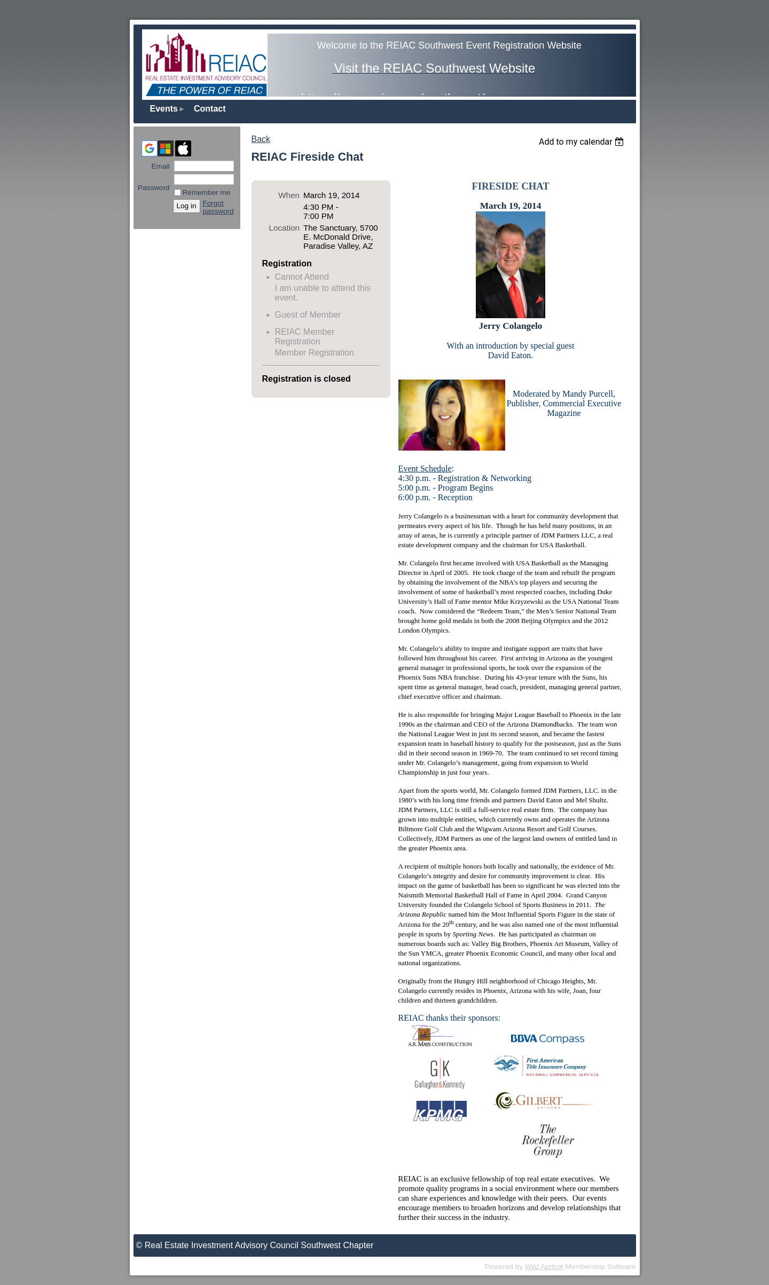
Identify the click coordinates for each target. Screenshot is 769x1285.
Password (154, 184)
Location (284, 227)
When (289, 195)
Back (261, 139)
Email (157, 166)
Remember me (207, 192)
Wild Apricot (544, 1267)
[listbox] (583, 141)
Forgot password (218, 207)
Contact (210, 108)
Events (164, 108)
